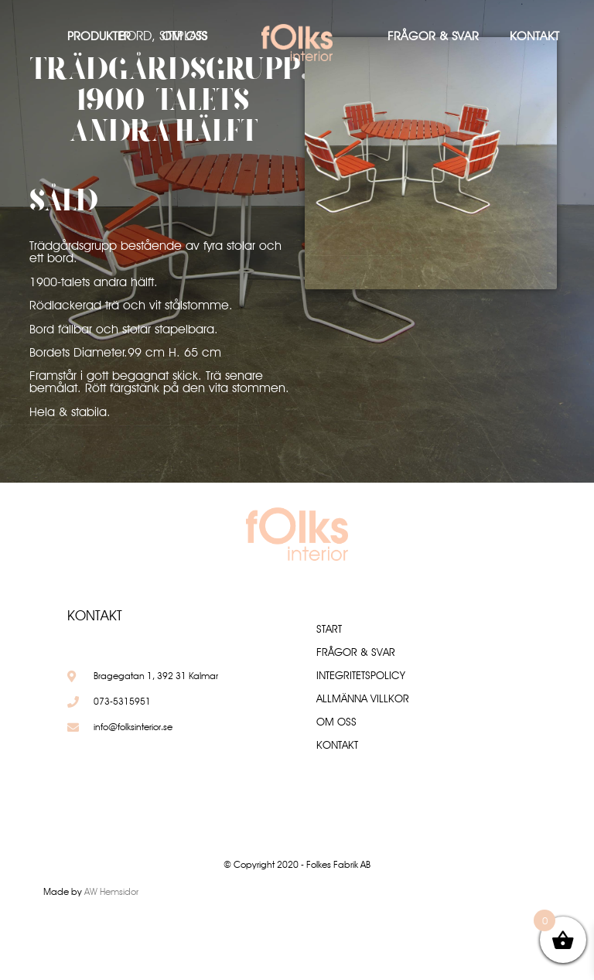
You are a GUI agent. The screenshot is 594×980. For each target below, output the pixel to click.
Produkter (99, 36)
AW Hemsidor (111, 891)
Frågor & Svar (433, 36)
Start (329, 629)
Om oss (184, 36)
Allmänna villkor (362, 698)
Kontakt (534, 36)
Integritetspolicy (360, 675)
